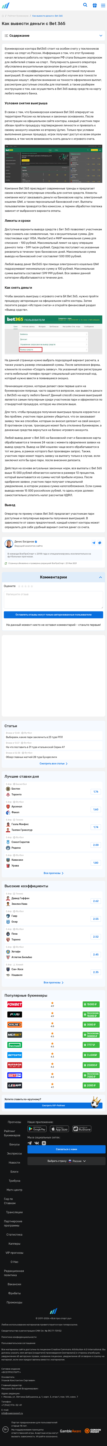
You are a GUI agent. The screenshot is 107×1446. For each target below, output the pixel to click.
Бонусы (14, 1144)
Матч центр (14, 1190)
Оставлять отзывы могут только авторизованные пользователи (54, 614)
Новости (14, 1162)
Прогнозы (14, 1122)
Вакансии (14, 1284)
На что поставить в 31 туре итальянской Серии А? (53, 745)
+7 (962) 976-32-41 (11, 1405)
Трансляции (14, 1212)
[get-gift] (95, 5)
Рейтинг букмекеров (12, 1133)
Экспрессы (14, 1153)
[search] (85, 5)
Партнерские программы (13, 1223)
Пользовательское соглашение (18, 1343)
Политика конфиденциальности (19, 1337)
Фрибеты (14, 1293)
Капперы (14, 1243)
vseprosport (6, 5)
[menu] (103, 5)
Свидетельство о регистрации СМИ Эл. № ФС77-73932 (31, 1330)
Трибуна (14, 1180)
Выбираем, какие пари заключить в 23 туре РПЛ (53, 735)
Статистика (14, 1234)
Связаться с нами (66, 1149)
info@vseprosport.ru (12, 1413)
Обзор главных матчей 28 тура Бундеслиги (53, 755)
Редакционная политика (14, 1273)
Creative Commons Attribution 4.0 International (76, 1349)
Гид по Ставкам (10, 1201)
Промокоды (14, 1302)
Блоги (14, 1171)
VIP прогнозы (14, 1252)
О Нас (14, 1262)
